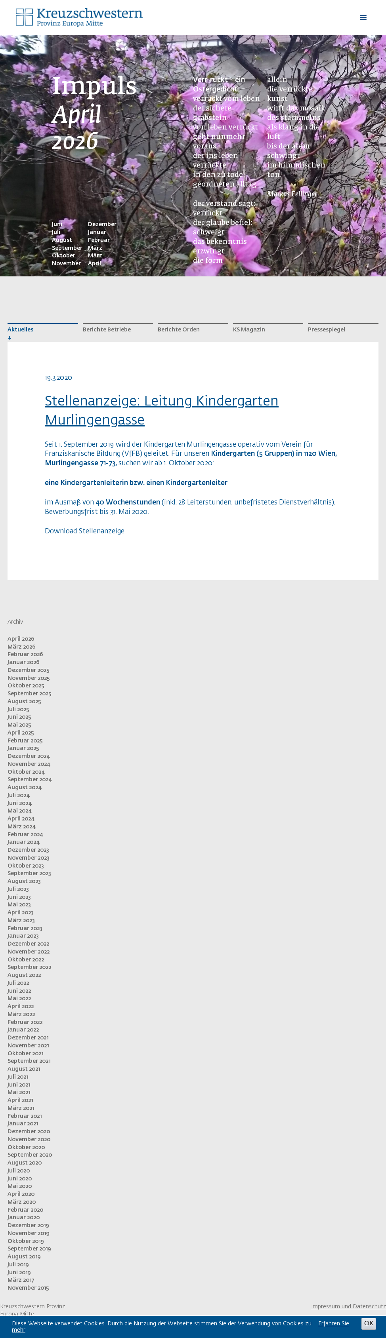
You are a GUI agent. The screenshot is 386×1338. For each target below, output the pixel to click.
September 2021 (29, 1061)
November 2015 (28, 1288)
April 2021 (20, 1100)
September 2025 (30, 694)
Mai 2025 (19, 725)
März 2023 (21, 920)
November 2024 (29, 764)
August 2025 (24, 701)
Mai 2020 (20, 1186)
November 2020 (29, 1139)
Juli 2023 (18, 889)
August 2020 (25, 1163)
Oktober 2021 (25, 1053)
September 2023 (29, 873)
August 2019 (24, 1257)
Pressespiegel (326, 330)
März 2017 (21, 1280)
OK (368, 1323)
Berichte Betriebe (107, 330)
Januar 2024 (23, 842)
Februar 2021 (25, 1116)
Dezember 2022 (28, 944)
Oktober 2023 (26, 866)
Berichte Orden (179, 330)
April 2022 (21, 1006)
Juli (56, 232)
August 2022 (24, 975)
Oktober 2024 (26, 772)
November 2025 (29, 678)
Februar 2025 (25, 741)
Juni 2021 (19, 1085)
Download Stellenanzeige (84, 531)
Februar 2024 (25, 834)
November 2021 (28, 1046)
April (94, 263)
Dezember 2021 (28, 1038)
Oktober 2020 (26, 1147)
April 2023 (21, 912)
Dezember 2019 (28, 1225)
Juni (57, 224)
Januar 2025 (23, 748)
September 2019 (29, 1249)
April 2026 (21, 639)
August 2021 (24, 1069)
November (66, 263)
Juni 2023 (19, 897)
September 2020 (30, 1155)
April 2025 (21, 733)
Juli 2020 (19, 1171)
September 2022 (29, 967)
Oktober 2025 (26, 686)
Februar (99, 240)
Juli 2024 (18, 795)
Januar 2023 (23, 936)
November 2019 (28, 1233)
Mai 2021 (19, 1092)
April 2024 (21, 819)
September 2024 (30, 779)
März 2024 (21, 827)
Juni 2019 (19, 1272)
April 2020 (21, 1194)
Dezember (102, 224)
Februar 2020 (25, 1210)
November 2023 (29, 858)
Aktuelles (20, 330)
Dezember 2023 (28, 850)
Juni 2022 (19, 991)
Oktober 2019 (26, 1241)
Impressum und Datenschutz (348, 1306)
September (67, 248)
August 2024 (24, 787)
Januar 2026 (24, 662)
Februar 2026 (25, 654)
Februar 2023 (25, 928)
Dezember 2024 (29, 756)
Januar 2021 (23, 1124)
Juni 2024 (19, 803)
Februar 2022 (25, 1022)
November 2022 (29, 952)
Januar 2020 (24, 1217)
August (62, 240)
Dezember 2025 (29, 670)
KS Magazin (249, 330)
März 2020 (22, 1202)
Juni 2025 (19, 717)
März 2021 (21, 1108)
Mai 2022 (19, 998)
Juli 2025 (18, 709)
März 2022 (21, 1014)
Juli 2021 (18, 1077)
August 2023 (24, 881)
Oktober (63, 256)
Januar (97, 232)
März (95, 248)
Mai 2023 (19, 905)
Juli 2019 (18, 1265)
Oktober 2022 (26, 960)
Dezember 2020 (29, 1131)
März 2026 (22, 647)
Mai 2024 (19, 811)
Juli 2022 (18, 983)
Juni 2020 (20, 1179)
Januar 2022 (23, 1030)
